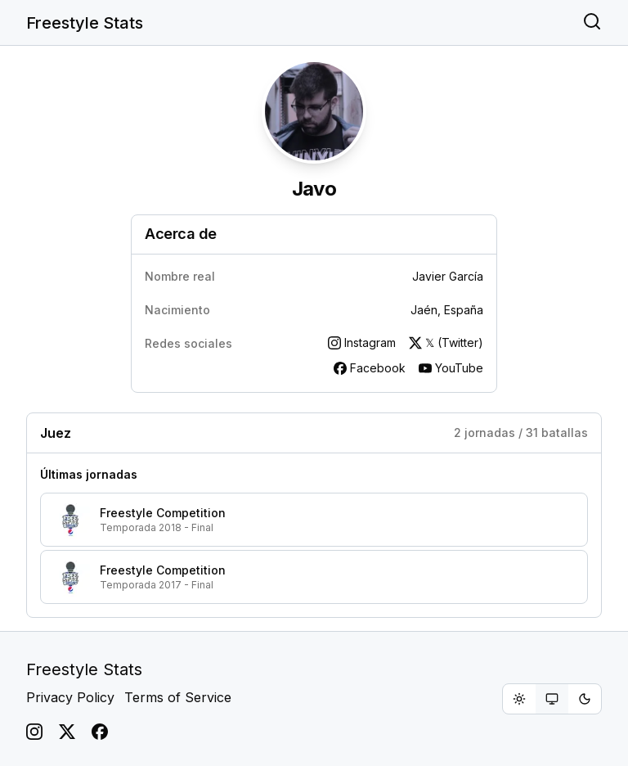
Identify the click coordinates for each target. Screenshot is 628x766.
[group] (552, 698)
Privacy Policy (70, 697)
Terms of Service (177, 697)
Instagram (362, 342)
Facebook (370, 368)
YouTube (451, 368)
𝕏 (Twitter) (446, 342)
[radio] (519, 699)
